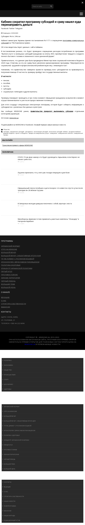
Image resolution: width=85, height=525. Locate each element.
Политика (8, 360)
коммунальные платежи (65, 133)
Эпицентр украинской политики (16, 268)
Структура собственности (13, 304)
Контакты (7, 482)
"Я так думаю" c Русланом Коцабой (17, 259)
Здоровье (7, 389)
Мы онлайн (7, 140)
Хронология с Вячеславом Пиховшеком (20, 262)
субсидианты (29, 131)
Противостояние (9, 275)
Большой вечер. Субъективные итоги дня (21, 255)
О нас (3, 300)
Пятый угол (6, 271)
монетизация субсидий (41, 131)
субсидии (6, 131)
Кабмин (65, 131)
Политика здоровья (10, 265)
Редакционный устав (12, 520)
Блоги (6, 473)
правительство (36, 111)
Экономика (8, 365)
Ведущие (5, 297)
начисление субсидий (55, 131)
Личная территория (10, 278)
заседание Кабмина (75, 131)
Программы (8, 402)
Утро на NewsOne (9, 249)
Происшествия (9, 375)
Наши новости (9, 501)
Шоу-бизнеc (8, 384)
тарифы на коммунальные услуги (38, 133)
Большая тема (8, 284)
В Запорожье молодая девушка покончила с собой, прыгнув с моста (45, 203)
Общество (6, 129)
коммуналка (53, 133)
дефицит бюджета (8, 133)
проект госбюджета (21, 133)
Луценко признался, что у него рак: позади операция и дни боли (44, 172)
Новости (7, 356)
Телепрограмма (10, 506)
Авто (5, 398)
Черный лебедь (8, 281)
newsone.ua (13, 118)
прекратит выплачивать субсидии (58, 111)
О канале (7, 477)
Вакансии (5, 307)
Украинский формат (10, 246)
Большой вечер (8, 252)
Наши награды (9, 516)
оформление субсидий (17, 131)
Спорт (6, 379)
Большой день (8, 287)
